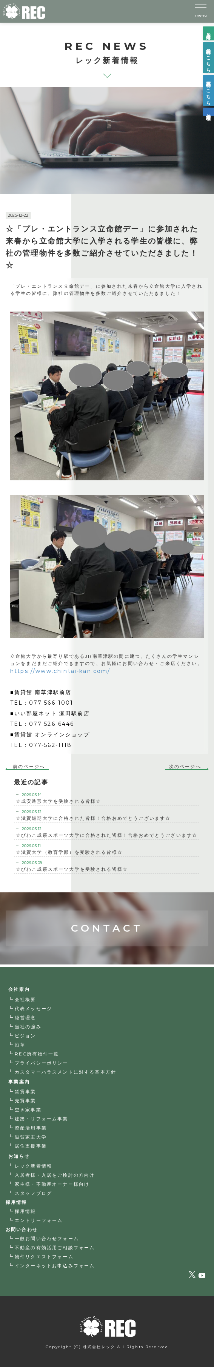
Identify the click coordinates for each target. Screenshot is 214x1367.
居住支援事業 (31, 1146)
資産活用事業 (31, 1128)
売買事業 (25, 1100)
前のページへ (29, 766)
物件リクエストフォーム (44, 1256)
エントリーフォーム (39, 1220)
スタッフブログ (33, 1193)
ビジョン (25, 1035)
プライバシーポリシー (41, 1063)
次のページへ (185, 766)
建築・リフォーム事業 (41, 1119)
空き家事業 (28, 1109)
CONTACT (107, 902)
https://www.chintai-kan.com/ (60, 671)
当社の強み (28, 1026)
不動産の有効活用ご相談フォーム (55, 1247)
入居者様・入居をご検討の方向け (55, 1175)
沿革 (20, 1045)
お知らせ (19, 1156)
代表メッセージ (33, 1008)
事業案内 (19, 1082)
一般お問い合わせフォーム (47, 1238)
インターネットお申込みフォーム (55, 1265)
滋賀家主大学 (31, 1137)
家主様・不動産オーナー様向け (52, 1184)
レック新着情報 (33, 1166)
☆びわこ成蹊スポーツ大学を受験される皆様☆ (106, 866)
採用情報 (25, 1211)
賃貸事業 (25, 1091)
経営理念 (25, 1017)
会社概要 (25, 999)
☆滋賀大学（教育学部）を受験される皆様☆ (106, 849)
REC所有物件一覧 (37, 1054)
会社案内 (19, 989)
